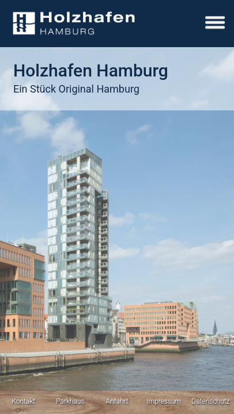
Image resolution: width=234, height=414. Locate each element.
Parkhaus (70, 401)
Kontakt (23, 401)
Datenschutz (210, 401)
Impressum (163, 401)
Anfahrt (116, 401)
